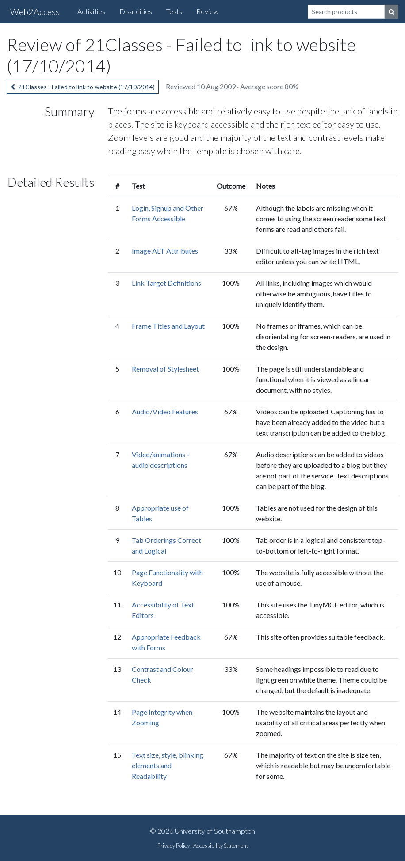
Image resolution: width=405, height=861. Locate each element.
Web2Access (35, 11)
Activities (91, 11)
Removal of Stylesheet (165, 368)
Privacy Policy (173, 845)
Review (207, 11)
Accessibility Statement (220, 845)
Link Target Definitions (166, 283)
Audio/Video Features (165, 411)
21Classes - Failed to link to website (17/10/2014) (83, 87)
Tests (174, 11)
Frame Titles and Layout (168, 326)
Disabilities (135, 11)
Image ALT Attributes (165, 251)
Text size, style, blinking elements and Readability (167, 765)
